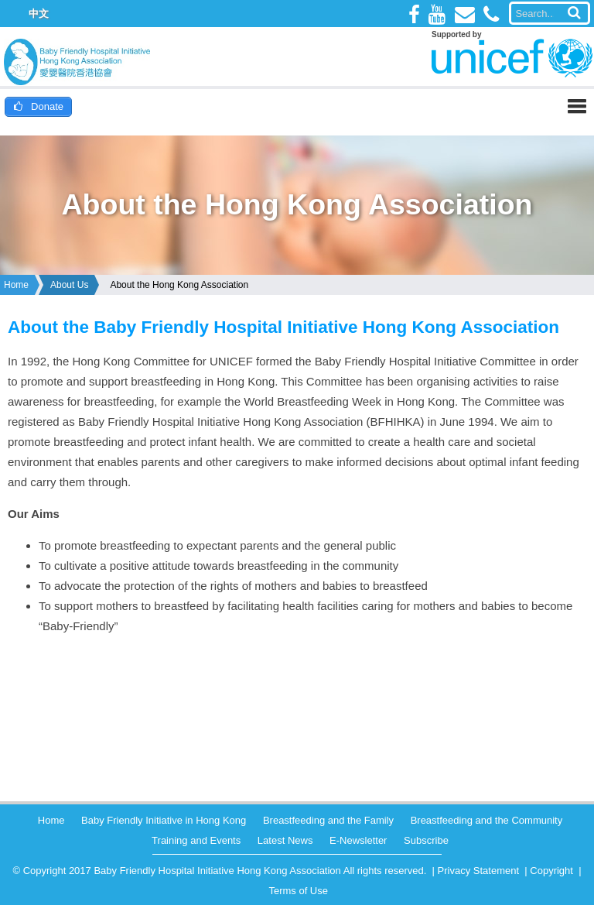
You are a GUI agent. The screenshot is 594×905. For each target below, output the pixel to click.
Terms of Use (298, 890)
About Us (69, 284)
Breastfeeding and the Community (487, 820)
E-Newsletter (358, 840)
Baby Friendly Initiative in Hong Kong (163, 820)
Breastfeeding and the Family (328, 820)
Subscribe (426, 840)
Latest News (285, 840)
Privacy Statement (479, 870)
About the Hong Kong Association (179, 284)
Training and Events (196, 840)
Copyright (551, 870)
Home (16, 284)
